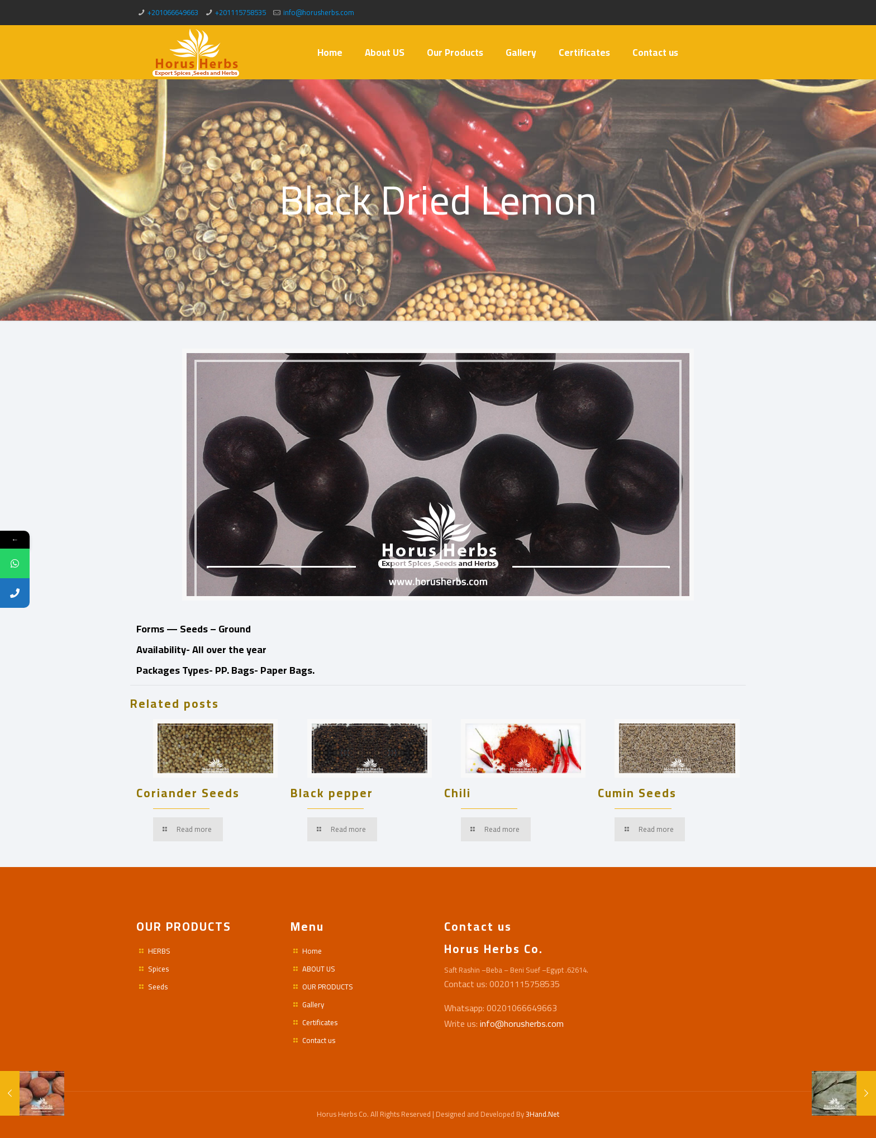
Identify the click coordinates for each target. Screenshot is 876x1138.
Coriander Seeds (188, 793)
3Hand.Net (542, 1114)
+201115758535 (240, 12)
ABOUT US (318, 968)
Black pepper (332, 793)
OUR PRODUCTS (327, 986)
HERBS (159, 951)
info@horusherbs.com (318, 12)
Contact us (318, 1040)
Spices (158, 968)
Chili (457, 793)
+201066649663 (172, 12)
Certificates (319, 1022)
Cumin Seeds (637, 793)
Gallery (313, 1004)
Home (312, 951)
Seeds (158, 986)
